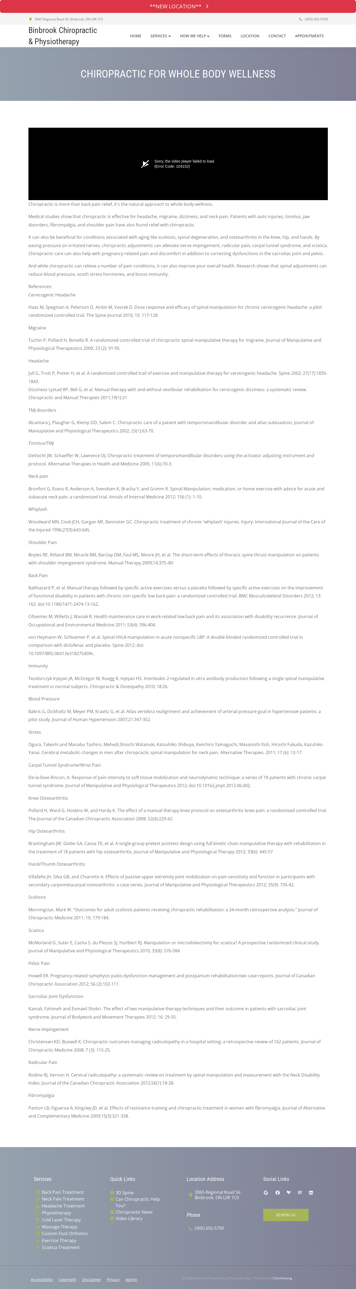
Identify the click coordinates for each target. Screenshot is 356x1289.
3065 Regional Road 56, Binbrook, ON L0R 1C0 (65, 19)
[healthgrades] (289, 1192)
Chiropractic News (134, 1212)
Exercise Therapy (59, 1240)
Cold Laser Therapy (61, 1220)
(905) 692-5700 (313, 19)
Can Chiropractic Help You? (138, 1202)
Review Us (286, 1214)
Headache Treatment (63, 1206)
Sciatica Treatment (61, 1247)
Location (250, 35)
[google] (266, 1192)
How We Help (193, 35)
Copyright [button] (67, 1279)
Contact (277, 35)
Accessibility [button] (42, 1279)
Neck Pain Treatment (63, 1199)
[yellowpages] (300, 1192)
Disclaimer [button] (91, 1279)
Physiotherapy (56, 1213)
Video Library (129, 1218)
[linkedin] (311, 1192)
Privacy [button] (113, 1279)
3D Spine (125, 1193)
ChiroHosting (282, 1278)
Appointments (309, 35)
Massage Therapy (59, 1227)
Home (135, 35)
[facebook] (277, 1192)
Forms (225, 35)
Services (159, 35)
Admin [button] (131, 1279)
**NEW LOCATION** (178, 6)
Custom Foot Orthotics (65, 1233)
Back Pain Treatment (63, 1192)
